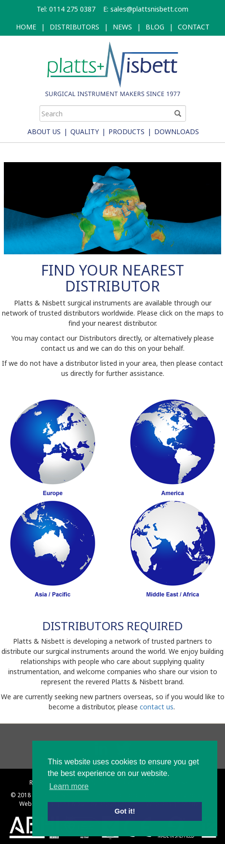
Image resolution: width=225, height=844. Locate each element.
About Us (44, 131)
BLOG (155, 26)
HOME (26, 26)
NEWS (122, 26)
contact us (156, 706)
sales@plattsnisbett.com (149, 9)
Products (126, 131)
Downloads (176, 131)
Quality (84, 131)
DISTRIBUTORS (74, 26)
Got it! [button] (125, 811)
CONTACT (194, 26)
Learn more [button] (69, 786)
